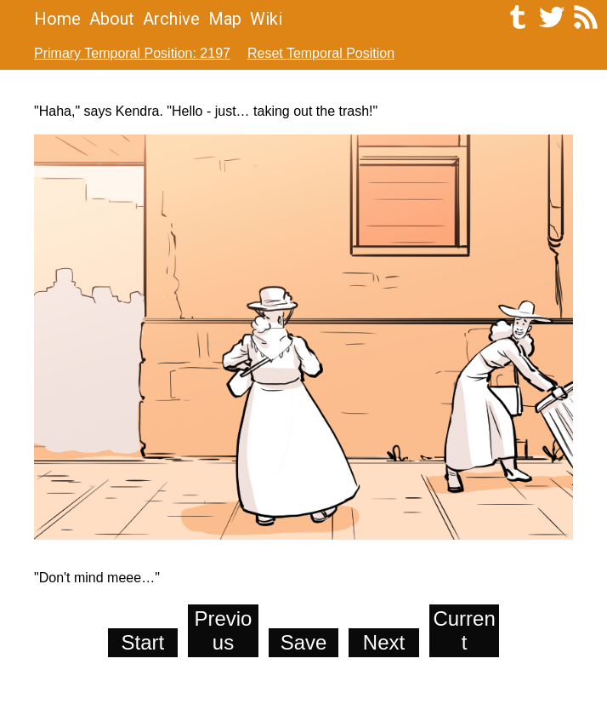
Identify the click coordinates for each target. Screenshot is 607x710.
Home (57, 19)
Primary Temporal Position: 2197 (132, 53)
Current (464, 630)
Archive (171, 19)
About (111, 19)
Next (384, 642)
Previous (223, 630)
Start (143, 642)
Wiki (266, 19)
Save (304, 642)
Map (224, 19)
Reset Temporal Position (320, 53)
